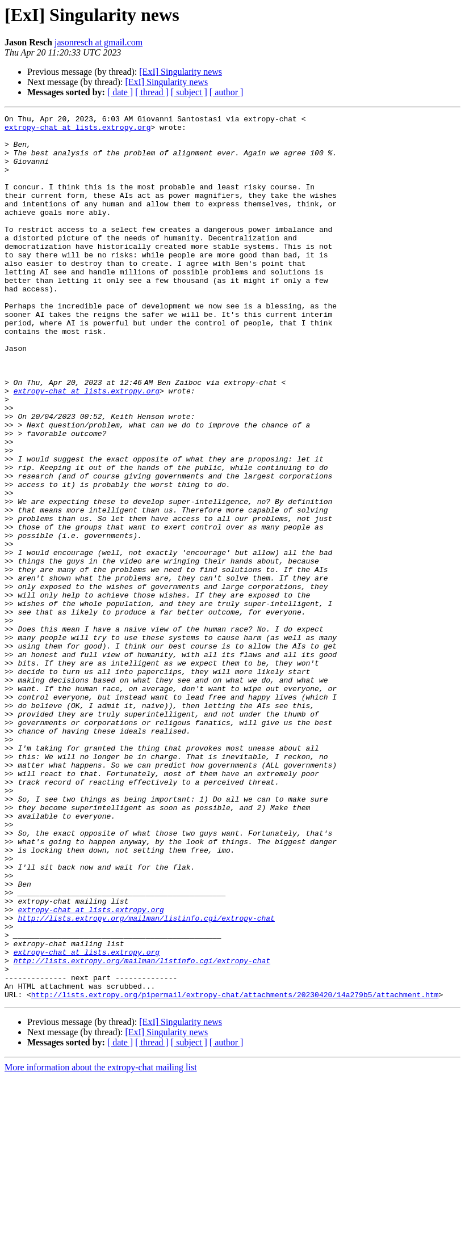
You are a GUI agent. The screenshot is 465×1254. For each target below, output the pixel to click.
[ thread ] (152, 92)
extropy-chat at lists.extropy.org (77, 130)
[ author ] (227, 92)
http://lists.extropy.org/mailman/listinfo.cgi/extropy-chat (146, 1079)
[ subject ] (189, 92)
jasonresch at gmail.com (99, 42)
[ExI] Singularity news (180, 72)
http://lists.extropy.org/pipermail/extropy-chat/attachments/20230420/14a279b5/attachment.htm (235, 1171)
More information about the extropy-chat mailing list (101, 1244)
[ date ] (120, 92)
